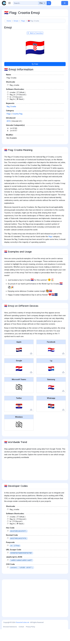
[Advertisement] (35, 31)
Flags (23, 21)
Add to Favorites (35, 45)
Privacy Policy (30, 638)
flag (8, 118)
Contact (21, 638)
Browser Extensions (10, 638)
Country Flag (17, 125)
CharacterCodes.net (22, 634)
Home (9, 21)
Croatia (13, 118)
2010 (8, 133)
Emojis (16, 21)
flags (50, 248)
